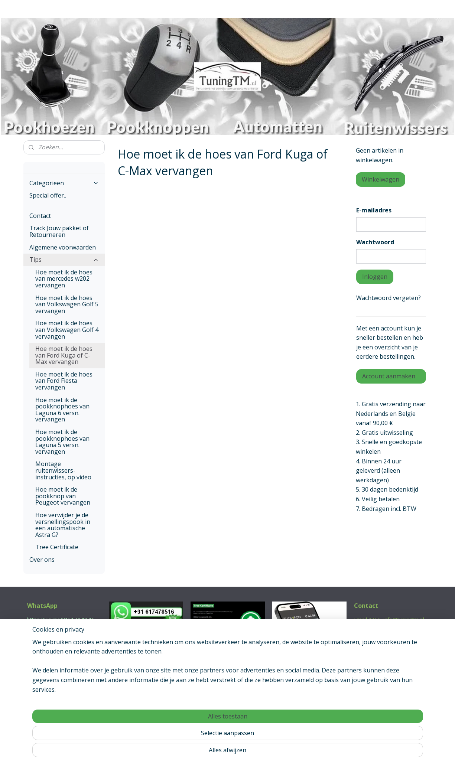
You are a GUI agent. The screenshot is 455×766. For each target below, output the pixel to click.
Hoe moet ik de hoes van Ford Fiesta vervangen (63, 380)
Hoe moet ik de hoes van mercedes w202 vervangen (63, 278)
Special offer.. (47, 195)
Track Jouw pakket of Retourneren (59, 231)
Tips (64, 259)
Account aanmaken (388, 376)
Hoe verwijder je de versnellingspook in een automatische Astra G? (62, 525)
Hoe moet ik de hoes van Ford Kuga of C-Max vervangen (63, 355)
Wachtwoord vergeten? (388, 298)
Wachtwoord (375, 242)
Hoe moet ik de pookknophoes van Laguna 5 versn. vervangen (62, 442)
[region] (178, 733)
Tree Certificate (56, 547)
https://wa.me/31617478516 (61, 619)
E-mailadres (373, 210)
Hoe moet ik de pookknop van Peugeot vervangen (62, 495)
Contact (40, 216)
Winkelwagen (380, 179)
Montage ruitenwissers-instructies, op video (63, 470)
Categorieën (64, 183)
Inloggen (374, 277)
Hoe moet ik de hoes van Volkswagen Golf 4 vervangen (66, 329)
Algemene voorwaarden (62, 247)
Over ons (42, 559)
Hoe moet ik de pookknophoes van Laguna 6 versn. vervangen (62, 410)
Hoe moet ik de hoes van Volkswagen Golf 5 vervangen (66, 304)
